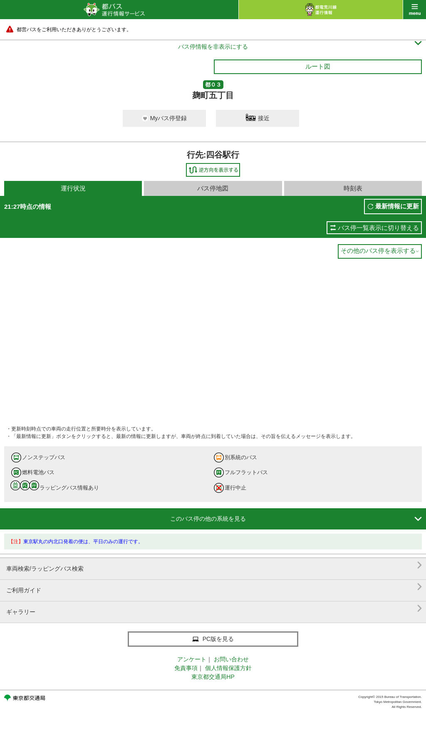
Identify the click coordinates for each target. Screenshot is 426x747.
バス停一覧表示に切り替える (378, 227)
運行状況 (73, 188)
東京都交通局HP (212, 676)
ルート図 (317, 66)
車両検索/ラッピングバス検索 (214, 565)
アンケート (191, 659)
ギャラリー (214, 608)
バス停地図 (212, 188)
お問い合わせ (231, 659)
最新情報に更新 (397, 206)
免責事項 (186, 668)
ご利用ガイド (214, 587)
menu (414, 9)
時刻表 (353, 188)
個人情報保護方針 (228, 668)
